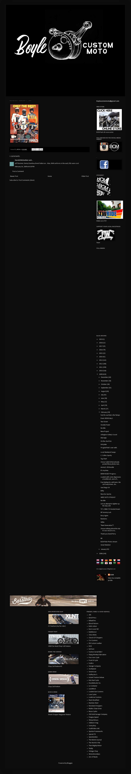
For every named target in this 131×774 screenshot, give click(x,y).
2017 (101, 346)
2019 (101, 339)
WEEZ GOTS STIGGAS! (108, 497)
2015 (101, 353)
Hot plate (104, 444)
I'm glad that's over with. (109, 448)
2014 (101, 357)
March (103, 409)
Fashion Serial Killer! (95, 652)
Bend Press (92, 618)
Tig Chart (104, 459)
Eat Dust (91, 649)
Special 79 (92, 734)
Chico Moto (93, 635)
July (102, 395)
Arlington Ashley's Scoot (109, 435)
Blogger (69, 763)
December (104, 377)
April (102, 405)
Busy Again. (104, 516)
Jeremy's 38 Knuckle (107, 467)
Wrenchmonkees (94, 754)
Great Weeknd (105, 545)
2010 (101, 371)
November (104, 381)
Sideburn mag (93, 723)
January (103, 549)
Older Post (85, 176)
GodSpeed (92, 669)
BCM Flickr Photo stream (109, 542)
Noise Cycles (93, 711)
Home (50, 176)
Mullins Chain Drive (95, 709)
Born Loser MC (94, 629)
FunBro (91, 663)
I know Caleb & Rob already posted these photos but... (110, 463)
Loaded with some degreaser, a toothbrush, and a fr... (111, 478)
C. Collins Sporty (106, 455)
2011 (101, 367)
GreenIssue (92, 672)
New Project (105, 431)
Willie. (103, 522)
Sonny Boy (92, 726)
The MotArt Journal (95, 740)
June (102, 398)
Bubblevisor (93, 632)
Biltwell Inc (92, 621)
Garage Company (95, 666)
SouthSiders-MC (94, 728)
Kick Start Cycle (94, 680)
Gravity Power (105, 425)
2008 (101, 554)
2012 (101, 364)
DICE (90, 646)
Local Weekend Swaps (108, 452)
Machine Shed (93, 703)
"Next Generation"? (107, 525)
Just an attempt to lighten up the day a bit (110, 505)
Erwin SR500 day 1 (107, 418)
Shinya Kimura (93, 720)
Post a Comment (18, 171)
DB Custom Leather (95, 643)
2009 (101, 374)
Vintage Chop (93, 751)
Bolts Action (93, 626)
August (103, 391)
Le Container (93, 686)
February (104, 412)
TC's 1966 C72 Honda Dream (110, 509)
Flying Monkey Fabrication (97, 655)
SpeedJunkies (93, 737)
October (104, 384)
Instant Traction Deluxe (96, 677)
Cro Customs (93, 640)
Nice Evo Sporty (106, 494)
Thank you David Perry (108, 534)
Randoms (104, 519)
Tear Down (104, 422)
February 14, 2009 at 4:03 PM (24, 167)
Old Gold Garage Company (98, 714)
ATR (90, 615)
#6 (101, 538)
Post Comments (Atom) (26, 180)
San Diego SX (105, 488)
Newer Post (14, 176)
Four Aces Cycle (94, 657)
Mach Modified (94, 700)
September (105, 388)
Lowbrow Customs (95, 697)
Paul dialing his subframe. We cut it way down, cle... (111, 483)
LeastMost (92, 689)
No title (103, 428)
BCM (112, 575)
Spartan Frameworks (96, 731)
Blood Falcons (93, 623)
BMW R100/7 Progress (108, 474)
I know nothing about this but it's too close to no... (110, 530)
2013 (101, 360)
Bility (102, 491)
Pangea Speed (93, 717)
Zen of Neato (93, 757)
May (102, 402)
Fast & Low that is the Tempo (110, 415)
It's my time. (105, 470)
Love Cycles (93, 694)
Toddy (91, 748)
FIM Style (104, 438)
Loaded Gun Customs (96, 692)
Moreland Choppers (95, 706)
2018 (101, 343)
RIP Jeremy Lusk (106, 512)
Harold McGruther (21, 160)
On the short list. (106, 441)
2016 (101, 350)
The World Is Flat (94, 743)
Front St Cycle (93, 660)
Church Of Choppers (96, 638)
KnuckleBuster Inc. (95, 683)
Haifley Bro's (93, 675)
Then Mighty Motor (95, 746)
